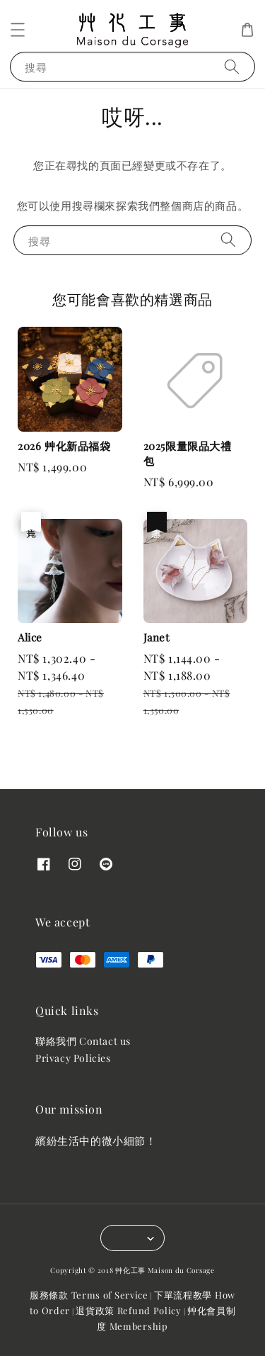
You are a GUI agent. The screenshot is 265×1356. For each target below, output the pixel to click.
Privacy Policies (73, 1058)
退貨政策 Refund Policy (129, 1310)
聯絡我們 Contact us (83, 1041)
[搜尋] (231, 66)
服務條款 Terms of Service (89, 1295)
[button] (17, 29)
